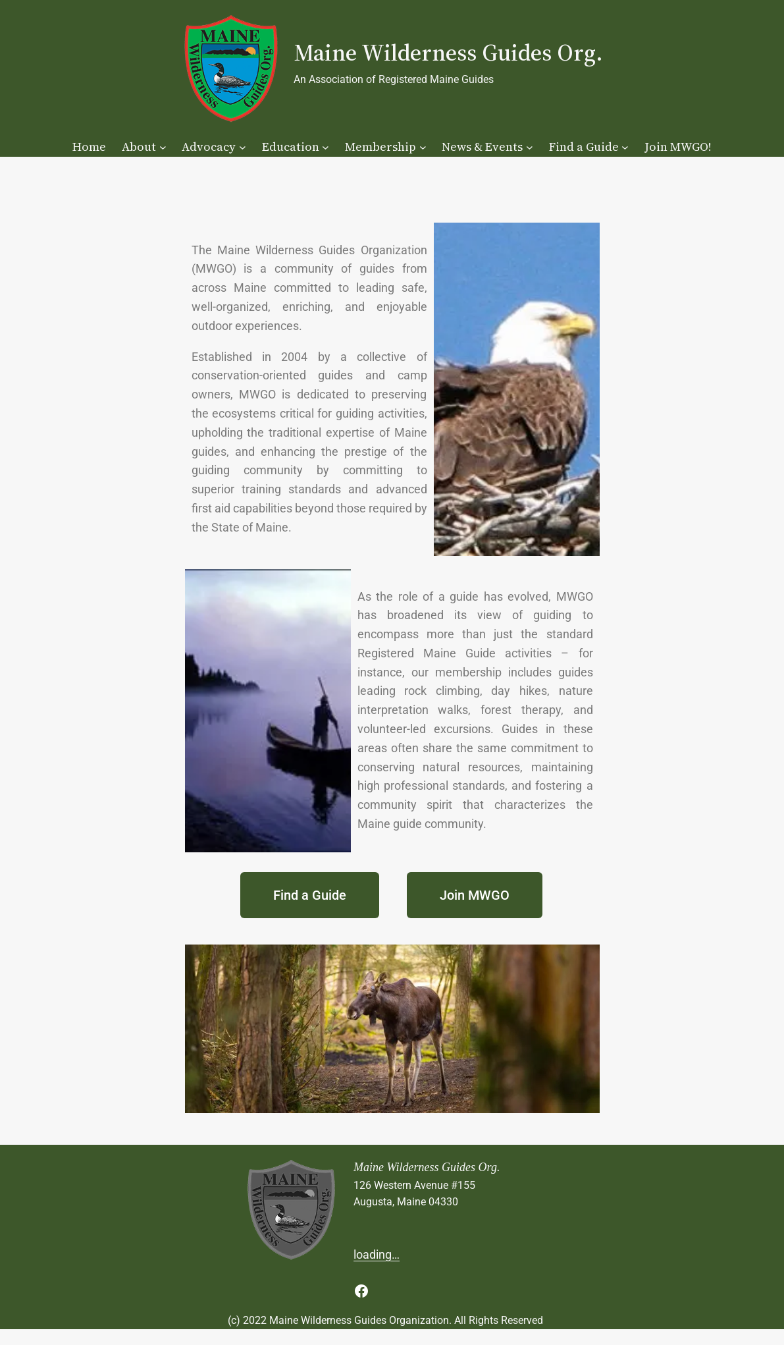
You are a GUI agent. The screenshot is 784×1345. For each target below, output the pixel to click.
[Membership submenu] (423, 147)
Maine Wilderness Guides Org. (448, 52)
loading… (376, 1254)
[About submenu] (163, 147)
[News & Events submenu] (529, 147)
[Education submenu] (325, 147)
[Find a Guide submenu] (625, 147)
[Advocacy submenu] (242, 147)
